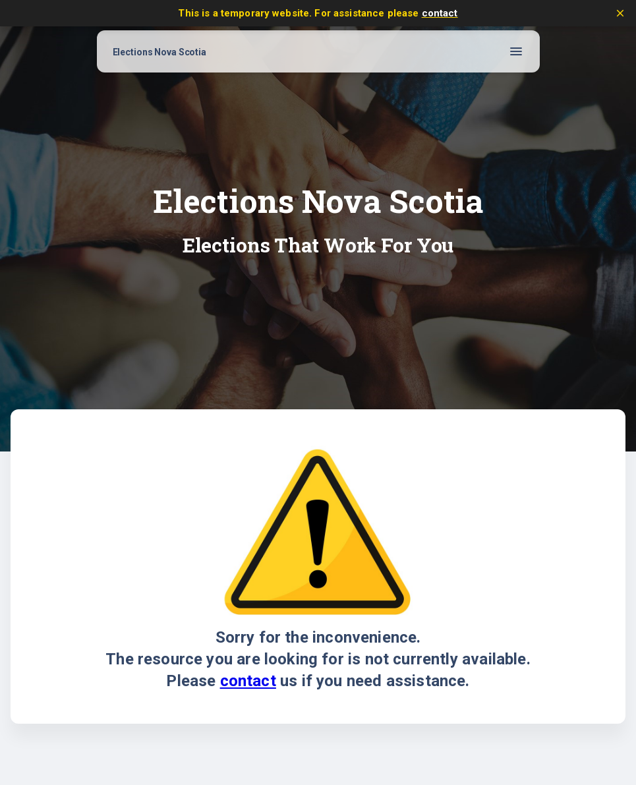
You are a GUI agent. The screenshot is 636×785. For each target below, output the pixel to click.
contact (440, 13)
